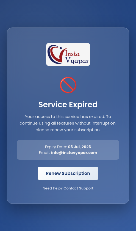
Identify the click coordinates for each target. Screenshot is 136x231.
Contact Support (78, 188)
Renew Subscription (68, 173)
